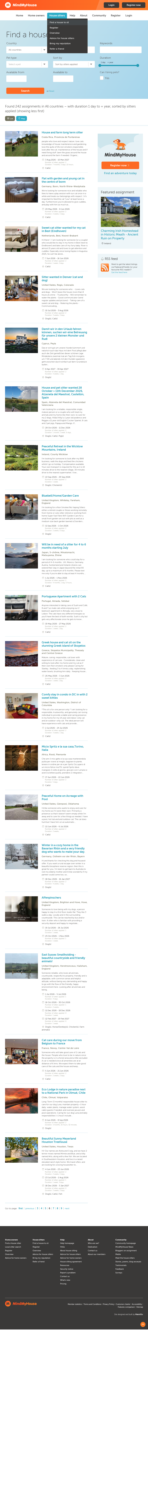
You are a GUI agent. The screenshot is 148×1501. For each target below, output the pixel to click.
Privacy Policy (108, 1304)
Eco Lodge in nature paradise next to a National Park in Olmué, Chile (63, 1091)
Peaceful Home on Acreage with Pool (62, 797)
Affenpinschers (51, 897)
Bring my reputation (60, 43)
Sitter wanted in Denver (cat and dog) (62, 278)
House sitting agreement (71, 1262)
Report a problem (68, 1273)
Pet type (11, 57)
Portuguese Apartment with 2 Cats (64, 596)
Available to (60, 72)
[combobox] (27, 49)
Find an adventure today (120, 173)
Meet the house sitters (125, 1258)
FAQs (62, 1247)
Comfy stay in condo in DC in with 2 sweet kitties (65, 696)
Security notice (66, 1269)
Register (54, 27)
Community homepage (125, 1243)
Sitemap (139, 1307)
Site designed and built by (128, 1314)
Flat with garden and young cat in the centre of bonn (63, 180)
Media (118, 1254)
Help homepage (67, 1243)
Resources (64, 1265)
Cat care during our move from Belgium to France (62, 1042)
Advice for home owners (15, 1258)
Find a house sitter (13, 1243)
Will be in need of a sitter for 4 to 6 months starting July (64, 546)
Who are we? (93, 1243)
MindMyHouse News (124, 1247)
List (9, 118)
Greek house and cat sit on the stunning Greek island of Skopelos (63, 644)
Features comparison (126, 1307)
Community (99, 15)
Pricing (63, 1284)
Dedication (92, 1247)
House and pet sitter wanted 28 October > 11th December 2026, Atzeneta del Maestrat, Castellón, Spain (63, 392)
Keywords (106, 43)
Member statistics (75, 1304)
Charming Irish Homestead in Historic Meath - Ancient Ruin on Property (119, 234)
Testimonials (121, 1265)
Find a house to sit (59, 22)
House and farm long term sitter (62, 132)
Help (72, 15)
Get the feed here (119, 272)
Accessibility (137, 1304)
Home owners (36, 15)
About (83, 15)
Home (19, 15)
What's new (65, 1280)
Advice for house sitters (62, 38)
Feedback (119, 1269)
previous (29, 1208)
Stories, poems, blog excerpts (128, 1262)
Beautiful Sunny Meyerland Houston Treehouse (59, 1140)
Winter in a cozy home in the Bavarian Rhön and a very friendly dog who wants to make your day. (63, 848)
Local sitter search (13, 1247)
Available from (15, 72)
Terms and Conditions (92, 1304)
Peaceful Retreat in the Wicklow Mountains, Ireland (62, 448)
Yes (107, 78)
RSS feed (111, 259)
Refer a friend (57, 49)
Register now (134, 5)
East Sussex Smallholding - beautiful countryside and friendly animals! (63, 958)
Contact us (65, 1276)
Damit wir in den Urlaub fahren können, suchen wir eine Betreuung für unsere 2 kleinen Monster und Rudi (64, 334)
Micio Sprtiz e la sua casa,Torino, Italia (63, 748)
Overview (55, 33)
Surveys (118, 1273)
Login (111, 5)
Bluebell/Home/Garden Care (60, 495)
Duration (105, 57)
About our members (96, 1254)
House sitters (57, 15)
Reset (51, 91)
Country (11, 43)
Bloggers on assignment (126, 1250)
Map (21, 118)
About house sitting (68, 1250)
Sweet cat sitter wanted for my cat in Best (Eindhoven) (64, 229)
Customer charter (123, 1304)
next (67, 1208)
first (21, 1208)
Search (25, 90)
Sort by (57, 57)
